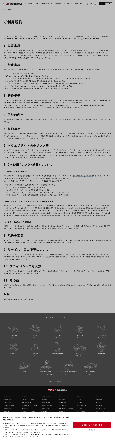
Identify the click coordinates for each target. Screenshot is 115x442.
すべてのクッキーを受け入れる (92, 425)
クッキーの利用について (21, 436)
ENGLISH (92, 430)
